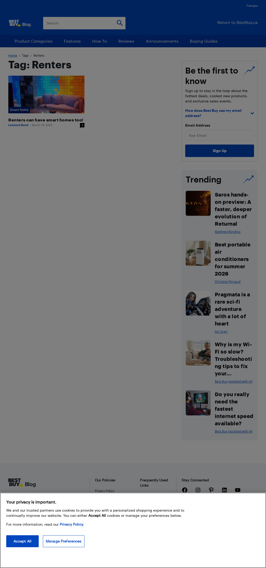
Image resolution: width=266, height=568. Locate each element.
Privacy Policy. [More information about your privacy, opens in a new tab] (72, 524)
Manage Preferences (64, 541)
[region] (133, 530)
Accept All (22, 541)
